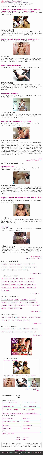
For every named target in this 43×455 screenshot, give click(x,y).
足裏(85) (20, 270)
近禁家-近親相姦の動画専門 (8, 406)
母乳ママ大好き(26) (19, 281)
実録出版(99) (4, 302)
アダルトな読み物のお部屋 (8, 433)
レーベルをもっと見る (36, 311)
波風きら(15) (24, 317)
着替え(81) (25, 270)
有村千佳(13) (11, 320)
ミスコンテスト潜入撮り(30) (7, 281)
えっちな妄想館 (32, 452)
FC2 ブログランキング (21, 439)
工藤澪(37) (10, 331)
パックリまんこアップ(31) (29, 278)
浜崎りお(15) (31, 317)
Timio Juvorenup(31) (18, 331)
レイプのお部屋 (26, 421)
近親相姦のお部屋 (26, 428)
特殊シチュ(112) (27, 267)
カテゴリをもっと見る (36, 273)
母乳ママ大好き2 (4, 227)
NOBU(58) (19, 328)
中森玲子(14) (4, 320)
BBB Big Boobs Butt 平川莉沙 (7, 166)
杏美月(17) (10, 317)
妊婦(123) (3, 270)
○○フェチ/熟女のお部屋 (8, 418)
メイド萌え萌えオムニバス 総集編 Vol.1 (9, 93)
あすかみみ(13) (27, 320)
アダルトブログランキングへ (21, 437)
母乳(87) (14, 270)
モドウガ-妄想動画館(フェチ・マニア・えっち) (18, 452)
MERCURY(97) (11, 305)
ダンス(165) (19, 267)
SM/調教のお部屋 (26, 418)
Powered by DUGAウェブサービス (21, 450)
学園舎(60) (4, 308)
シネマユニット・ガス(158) (7, 299)
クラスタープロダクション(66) (33, 305)
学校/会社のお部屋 (7, 428)
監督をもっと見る (37, 335)
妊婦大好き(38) (19, 278)
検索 (19, 397)
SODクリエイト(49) (18, 308)
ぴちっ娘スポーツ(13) (6, 290)
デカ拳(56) (13, 328)
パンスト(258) (4, 267)
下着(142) (35, 267)
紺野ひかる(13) (19, 320)
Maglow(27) (26, 331)
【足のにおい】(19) (32, 284)
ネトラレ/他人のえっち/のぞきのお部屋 (11, 421)
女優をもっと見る (37, 323)
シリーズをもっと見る (36, 294)
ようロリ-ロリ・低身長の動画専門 (29, 406)
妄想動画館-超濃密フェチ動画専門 (13, 1)
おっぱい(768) (13, 264)
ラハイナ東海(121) (24, 299)
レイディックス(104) (23, 302)
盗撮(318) (19, 264)
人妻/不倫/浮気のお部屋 (27, 425)
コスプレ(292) (26, 264)
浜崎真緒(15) (38, 317)
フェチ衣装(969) (5, 264)
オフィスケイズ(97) (33, 302)
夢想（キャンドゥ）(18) (6, 287)
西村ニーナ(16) (17, 317)
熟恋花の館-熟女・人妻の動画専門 (29, 402)
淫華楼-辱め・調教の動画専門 (28, 409)
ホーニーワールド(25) (29, 281)
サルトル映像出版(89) (20, 305)
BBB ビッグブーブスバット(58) (8, 278)
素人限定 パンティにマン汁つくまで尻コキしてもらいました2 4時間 (16, 121)
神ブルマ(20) (23, 284)
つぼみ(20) (4, 317)
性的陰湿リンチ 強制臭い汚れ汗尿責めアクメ (11, 65)
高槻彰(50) (4, 331)
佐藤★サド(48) (34, 328)
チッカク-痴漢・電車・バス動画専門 (10, 409)
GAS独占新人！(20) (15, 284)
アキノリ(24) (33, 331)
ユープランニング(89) (13, 302)
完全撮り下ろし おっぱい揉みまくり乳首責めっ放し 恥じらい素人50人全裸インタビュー (20, 39)
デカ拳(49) (10, 308)
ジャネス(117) (32, 299)
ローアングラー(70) (5, 328)
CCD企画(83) (4, 305)
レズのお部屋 (6, 425)
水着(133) (9, 270)
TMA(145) (16, 299)
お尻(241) (33, 264)
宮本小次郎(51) (26, 328)
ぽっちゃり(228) (12, 267)
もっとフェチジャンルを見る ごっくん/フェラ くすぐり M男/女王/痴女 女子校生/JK (20, 413)
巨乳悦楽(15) (15, 287)
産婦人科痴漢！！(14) (31, 287)
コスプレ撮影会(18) (5, 284)
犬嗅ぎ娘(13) (22, 287)
